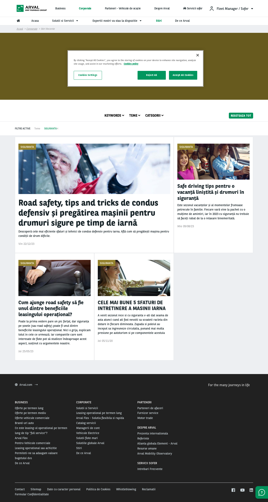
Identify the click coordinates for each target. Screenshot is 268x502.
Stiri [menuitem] (159, 20)
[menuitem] (231, 8)
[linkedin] (251, 490)
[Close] (197, 55)
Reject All (151, 75)
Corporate (85, 8)
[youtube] (242, 490)
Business (60, 8)
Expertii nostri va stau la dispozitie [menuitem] (118, 20)
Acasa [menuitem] (35, 20)
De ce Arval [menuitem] (182, 20)
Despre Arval (162, 8)
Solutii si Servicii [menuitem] (65, 20)
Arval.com (26, 384)
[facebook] (233, 490)
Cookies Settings (87, 75)
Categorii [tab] (154, 116)
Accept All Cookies (183, 75)
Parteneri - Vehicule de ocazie (123, 8)
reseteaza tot (241, 115)
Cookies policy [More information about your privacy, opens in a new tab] (131, 63)
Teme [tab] (134, 116)
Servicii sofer (192, 8)
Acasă (20, 28)
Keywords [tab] (114, 116)
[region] (135, 68)
